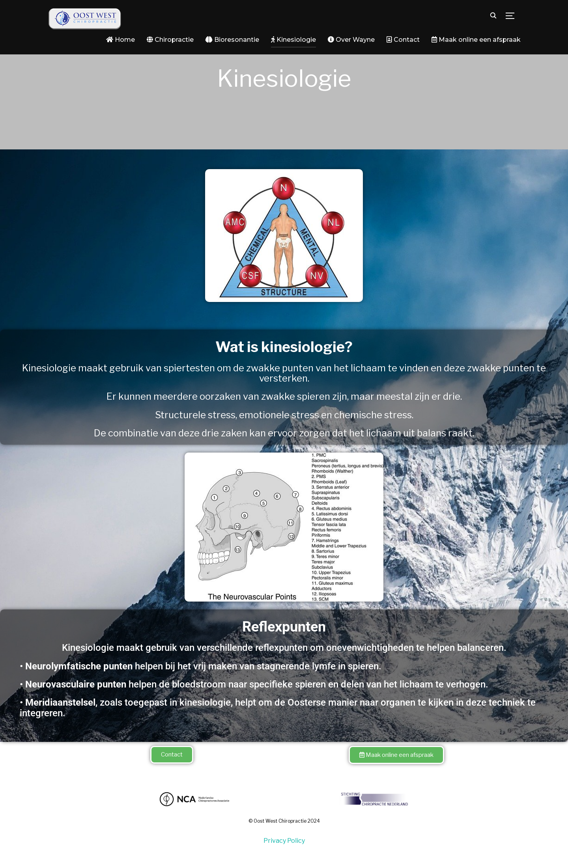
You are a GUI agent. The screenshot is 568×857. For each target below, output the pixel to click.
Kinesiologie (293, 39)
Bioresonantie (232, 39)
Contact (403, 39)
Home (120, 39)
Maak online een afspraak (476, 39)
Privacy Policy (284, 840)
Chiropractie (170, 39)
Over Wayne (351, 39)
